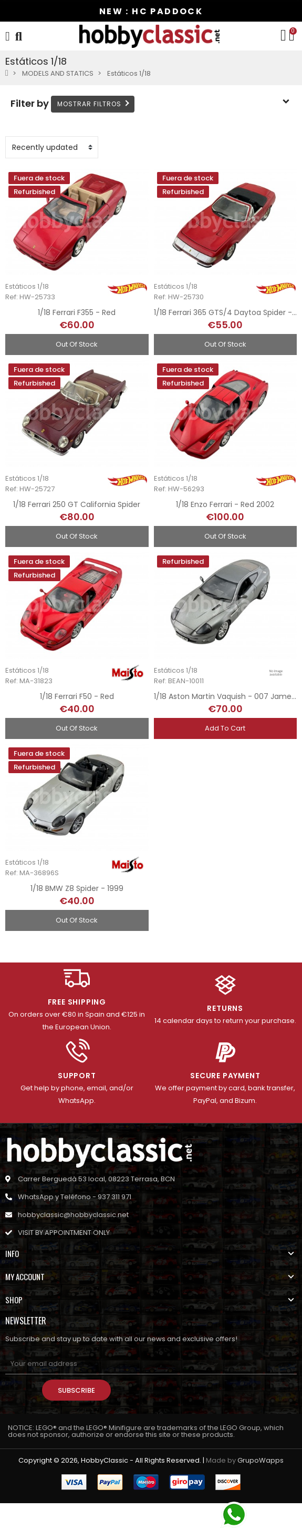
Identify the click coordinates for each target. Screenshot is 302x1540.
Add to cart (225, 728)
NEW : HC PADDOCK (151, 11)
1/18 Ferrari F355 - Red (77, 312)
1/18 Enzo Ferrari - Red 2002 (225, 504)
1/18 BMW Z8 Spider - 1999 (76, 888)
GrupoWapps (260, 1460)
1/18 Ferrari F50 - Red (77, 696)
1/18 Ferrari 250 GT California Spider (76, 504)
